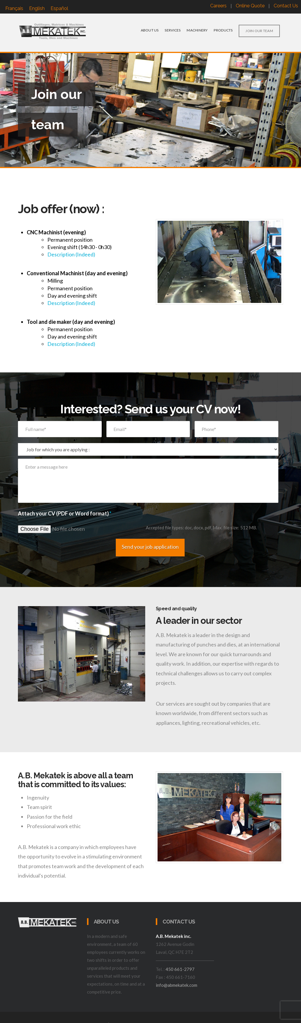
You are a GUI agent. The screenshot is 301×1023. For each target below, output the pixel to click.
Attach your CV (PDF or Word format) (65, 513)
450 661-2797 (180, 961)
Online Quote (250, 6)
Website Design (126, 1016)
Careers (218, 6)
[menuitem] (14, 8)
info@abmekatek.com (176, 977)
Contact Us (286, 6)
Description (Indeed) (71, 254)
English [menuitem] (37, 8)
